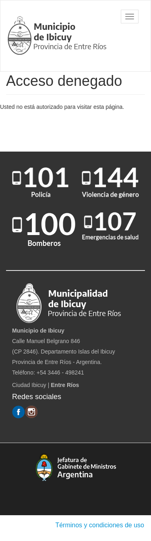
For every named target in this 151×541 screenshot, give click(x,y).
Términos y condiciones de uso (99, 525)
